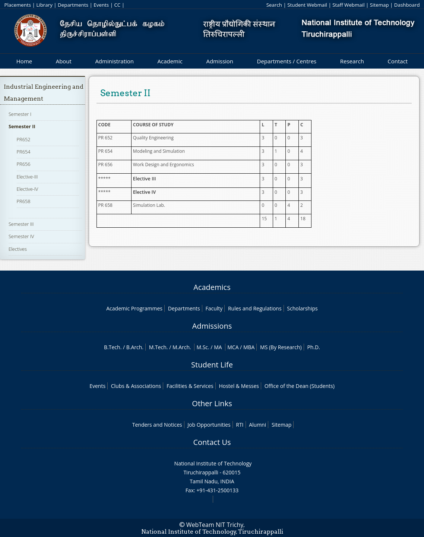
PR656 (24, 164)
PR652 (24, 139)
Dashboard (407, 4)
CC (117, 4)
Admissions (212, 326)
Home (24, 61)
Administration (114, 61)
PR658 (24, 201)
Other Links (212, 403)
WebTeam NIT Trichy (215, 525)
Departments (73, 4)
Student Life (212, 365)
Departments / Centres (287, 61)
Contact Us (212, 442)
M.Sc (202, 347)
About (64, 61)
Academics (211, 287)
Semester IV (21, 236)
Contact (397, 61)
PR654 (24, 151)
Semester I (20, 114)
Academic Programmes (134, 308)
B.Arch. (134, 347)
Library (44, 4)
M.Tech (158, 347)
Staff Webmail (348, 4)
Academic (169, 61)
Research (352, 61)
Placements (17, 4)
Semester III (21, 224)
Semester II (22, 126)
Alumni (257, 424)
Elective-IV (27, 189)
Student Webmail (307, 4)
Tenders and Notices (157, 424)
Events (101, 4)
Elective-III (27, 176)
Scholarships (302, 308)
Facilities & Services (190, 385)
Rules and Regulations (255, 308)
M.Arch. (182, 347)
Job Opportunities (208, 424)
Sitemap (379, 4)
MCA (232, 347)
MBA (249, 347)
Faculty (213, 308)
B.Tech (112, 347)
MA (218, 347)
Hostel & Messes (239, 385)
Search (274, 4)
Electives (18, 249)
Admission (219, 61)
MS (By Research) (281, 347)
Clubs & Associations (136, 385)
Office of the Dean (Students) (300, 385)
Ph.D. (313, 347)
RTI (239, 424)
